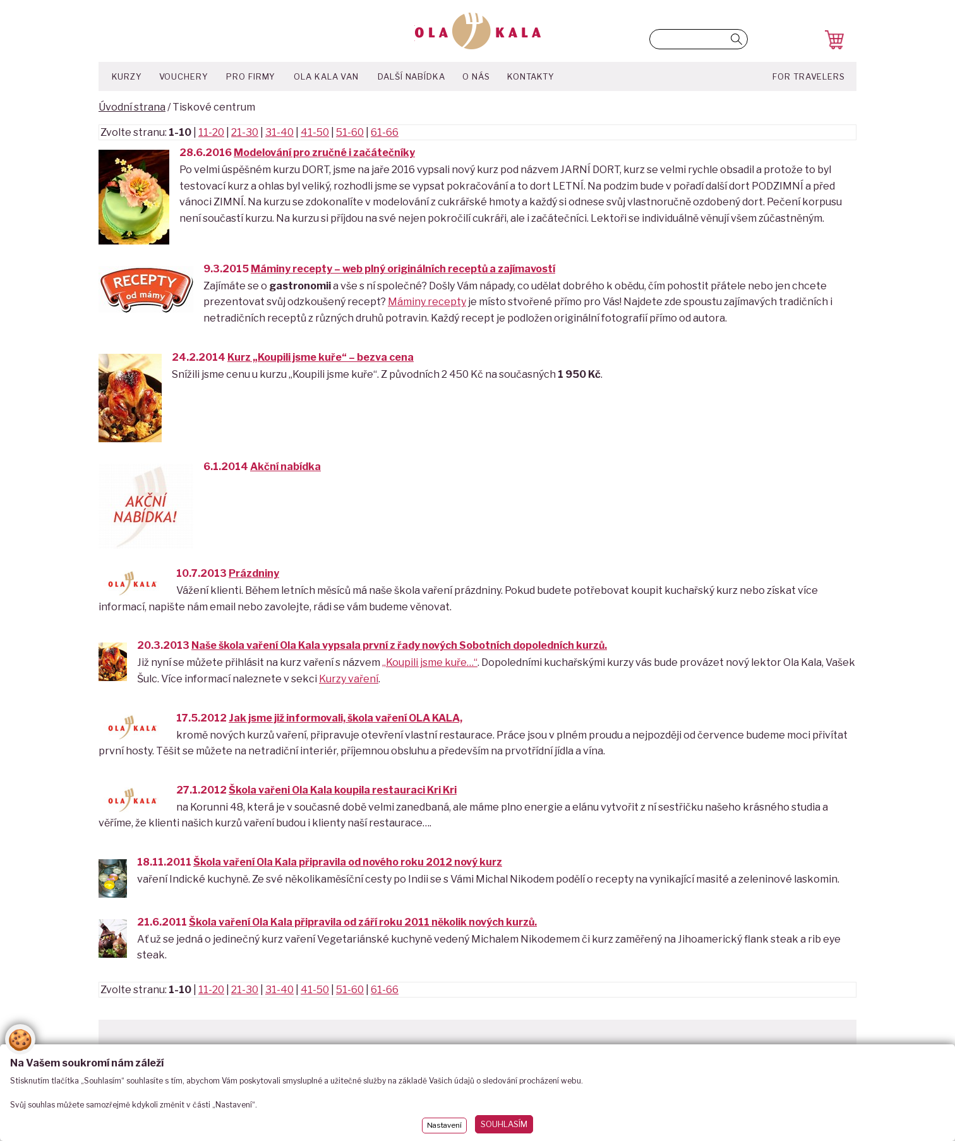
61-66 (385, 132)
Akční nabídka (285, 467)
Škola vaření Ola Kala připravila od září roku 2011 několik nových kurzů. (363, 922)
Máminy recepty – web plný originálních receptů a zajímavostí (403, 269)
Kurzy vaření (348, 679)
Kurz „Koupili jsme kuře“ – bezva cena (320, 357)
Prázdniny (254, 573)
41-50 (315, 132)
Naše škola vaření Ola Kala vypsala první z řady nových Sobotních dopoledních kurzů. (399, 645)
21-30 (244, 132)
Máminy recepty (427, 302)
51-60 (350, 132)
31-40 (279, 132)
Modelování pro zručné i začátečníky (324, 153)
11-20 (211, 132)
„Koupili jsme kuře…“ (430, 662)
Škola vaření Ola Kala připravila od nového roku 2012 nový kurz (347, 862)
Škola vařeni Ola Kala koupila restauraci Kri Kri (343, 790)
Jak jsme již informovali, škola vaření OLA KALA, (345, 718)
